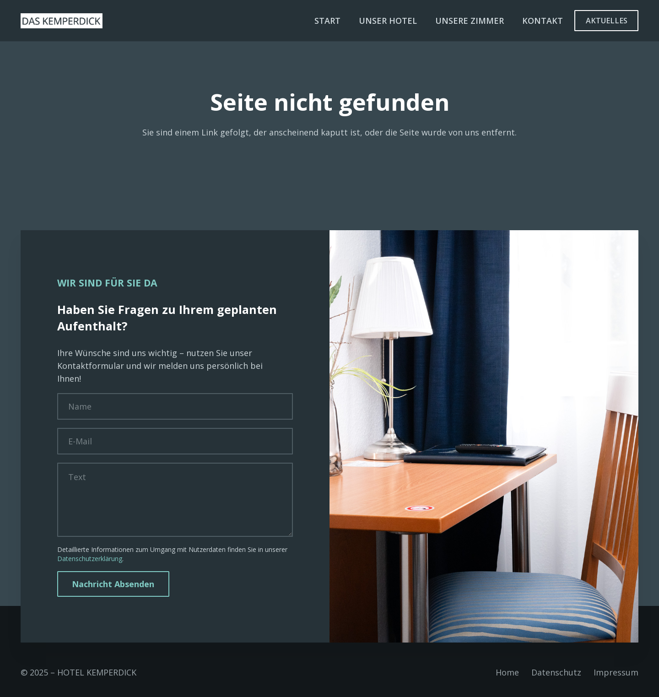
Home (507, 672)
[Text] (175, 500)
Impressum (616, 672)
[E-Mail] (175, 441)
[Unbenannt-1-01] (62, 20)
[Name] (175, 406)
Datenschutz (556, 672)
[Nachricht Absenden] (113, 584)
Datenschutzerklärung (89, 558)
